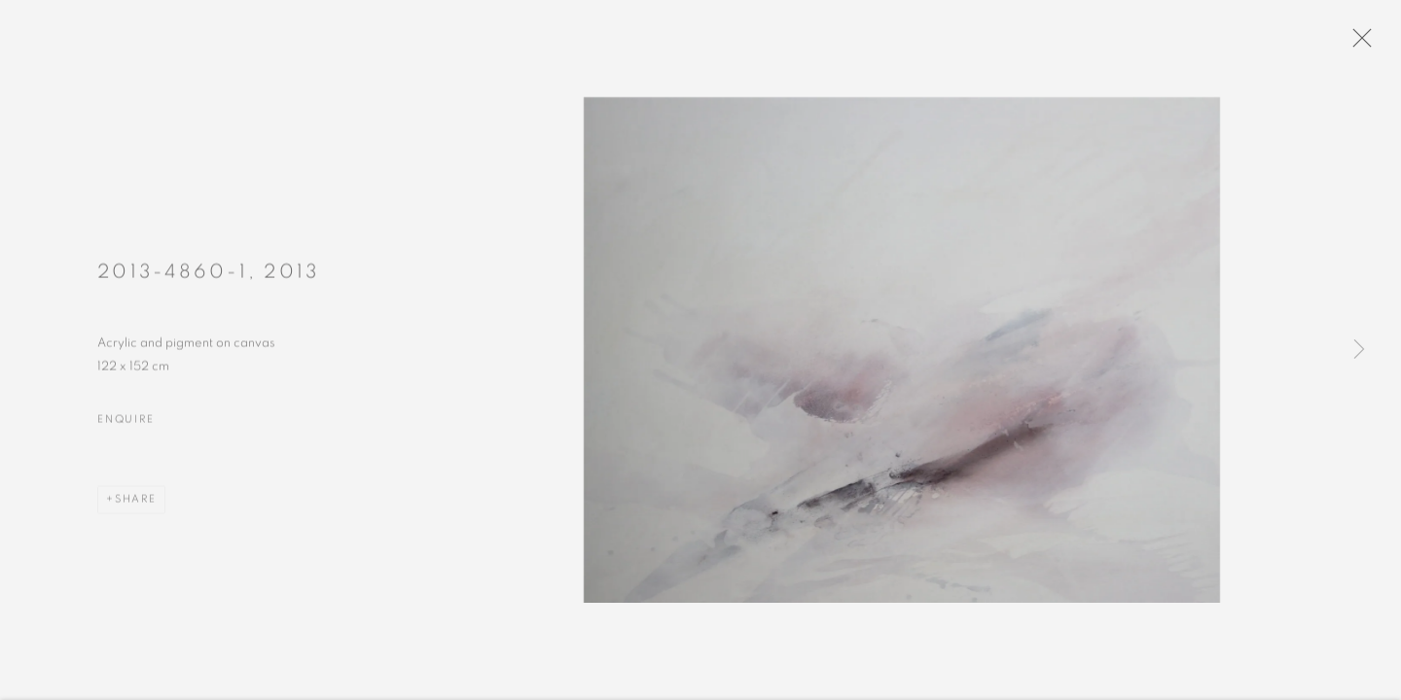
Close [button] (1358, 43)
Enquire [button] (125, 423)
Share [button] (136, 503)
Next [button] (1359, 350)
